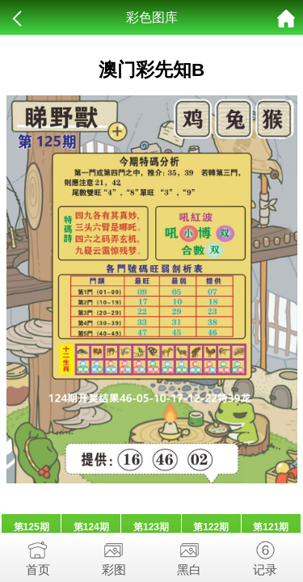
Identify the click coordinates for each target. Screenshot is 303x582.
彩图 (114, 555)
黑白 (190, 555)
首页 (38, 555)
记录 (265, 555)
